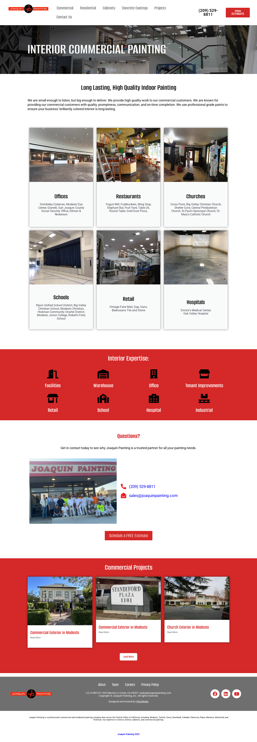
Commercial (65, 8)
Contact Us (64, 17)
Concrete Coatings (135, 8)
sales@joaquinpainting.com (155, 692)
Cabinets (109, 8)
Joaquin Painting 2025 (128, 734)
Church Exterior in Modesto (188, 627)
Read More (35, 638)
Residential (88, 8)
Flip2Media (142, 701)
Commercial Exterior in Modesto (54, 632)
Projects (160, 8)
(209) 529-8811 (208, 12)
